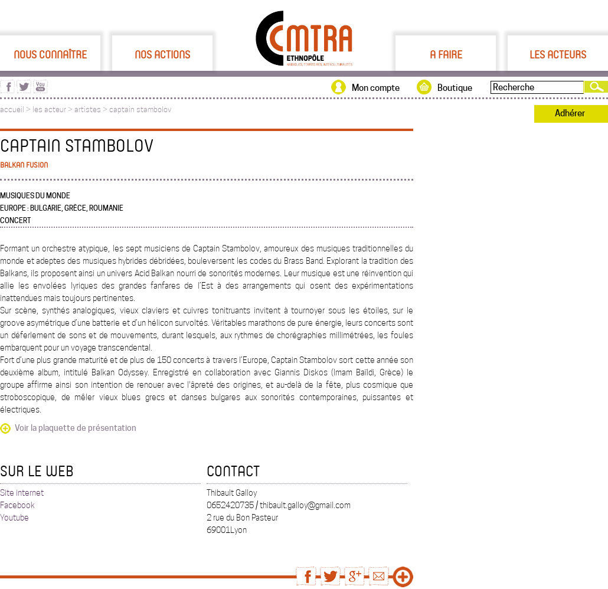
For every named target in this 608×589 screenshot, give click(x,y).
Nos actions (162, 54)
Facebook (17, 505)
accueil (12, 109)
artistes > (91, 109)
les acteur (49, 109)
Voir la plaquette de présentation (75, 428)
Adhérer (570, 113)
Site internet (22, 493)
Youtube (14, 517)
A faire (446, 54)
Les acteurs (557, 54)
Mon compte (376, 88)
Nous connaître (50, 54)
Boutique (454, 88)
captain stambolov (140, 109)
